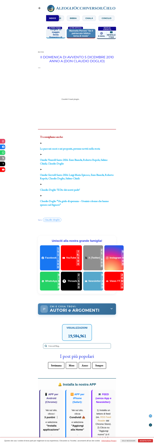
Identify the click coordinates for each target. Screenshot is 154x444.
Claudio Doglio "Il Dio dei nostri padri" (60, 190)
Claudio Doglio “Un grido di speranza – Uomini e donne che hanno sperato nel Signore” (74, 203)
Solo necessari (128, 441)
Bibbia (82, 18)
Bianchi (63, 18)
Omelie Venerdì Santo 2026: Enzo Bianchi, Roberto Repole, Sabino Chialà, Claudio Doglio (74, 161)
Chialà (100, 18)
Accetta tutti (145, 441)
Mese (71, 366)
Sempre (99, 366)
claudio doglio (52, 220)
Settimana (56, 366)
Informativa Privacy (108, 441)
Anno (85, 366)
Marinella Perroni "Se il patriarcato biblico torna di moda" (81, 33)
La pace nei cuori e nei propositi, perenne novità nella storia (70, 149)
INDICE (52, 18)
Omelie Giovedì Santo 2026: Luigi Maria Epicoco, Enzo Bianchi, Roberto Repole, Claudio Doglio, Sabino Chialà (77, 176)
